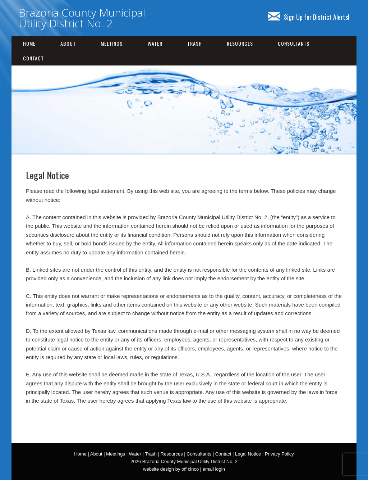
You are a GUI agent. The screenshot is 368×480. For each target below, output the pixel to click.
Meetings (112, 43)
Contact (33, 58)
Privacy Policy (279, 454)
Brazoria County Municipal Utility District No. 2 (82, 18)
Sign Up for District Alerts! (308, 17)
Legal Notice (248, 454)
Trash (194, 43)
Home (29, 43)
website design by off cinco (171, 469)
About (68, 43)
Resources (240, 43)
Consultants (293, 43)
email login (214, 469)
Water (155, 43)
